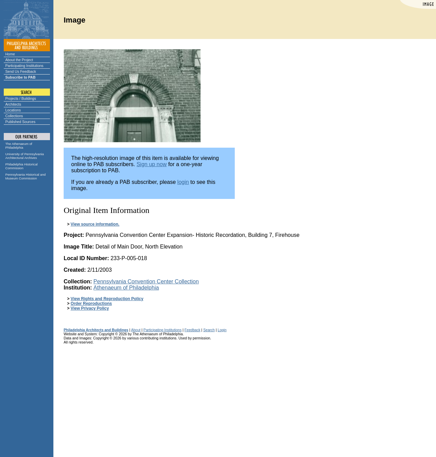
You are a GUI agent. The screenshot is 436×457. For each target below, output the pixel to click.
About (136, 330)
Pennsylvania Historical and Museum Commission (25, 176)
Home (10, 54)
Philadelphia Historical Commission (21, 166)
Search (209, 330)
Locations (13, 110)
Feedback (192, 330)
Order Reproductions (91, 303)
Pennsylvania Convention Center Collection (146, 281)
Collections (14, 116)
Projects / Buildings (20, 98)
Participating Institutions (24, 66)
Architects (13, 104)
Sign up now (152, 164)
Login (222, 330)
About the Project (19, 60)
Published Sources (20, 122)
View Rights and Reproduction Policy (106, 298)
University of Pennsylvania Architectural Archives (24, 156)
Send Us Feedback (20, 71)
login (183, 182)
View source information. (94, 224)
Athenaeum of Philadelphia (126, 288)
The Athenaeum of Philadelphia (18, 145)
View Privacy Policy (89, 308)
